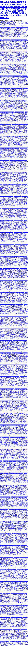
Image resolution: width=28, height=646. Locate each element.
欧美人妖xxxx (3, 37)
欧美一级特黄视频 (21, 343)
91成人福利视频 (7, 311)
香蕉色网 (18, 103)
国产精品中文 (22, 373)
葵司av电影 (13, 526)
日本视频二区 (11, 225)
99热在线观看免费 (9, 164)
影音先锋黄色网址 (15, 191)
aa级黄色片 (18, 554)
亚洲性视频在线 (15, 179)
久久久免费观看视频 (8, 263)
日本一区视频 (17, 470)
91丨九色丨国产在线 (19, 253)
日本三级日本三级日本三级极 (19, 312)
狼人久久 (8, 49)
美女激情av (13, 27)
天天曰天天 (10, 371)
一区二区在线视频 (15, 453)
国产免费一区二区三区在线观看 (6, 97)
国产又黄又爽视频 (12, 228)
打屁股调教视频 (18, 48)
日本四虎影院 (14, 364)
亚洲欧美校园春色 (15, 294)
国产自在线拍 (20, 239)
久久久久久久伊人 (9, 172)
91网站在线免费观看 (13, 344)
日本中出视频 (16, 557)
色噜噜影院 (7, 390)
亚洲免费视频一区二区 (5, 626)
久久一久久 (4, 620)
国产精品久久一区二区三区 (15, 641)
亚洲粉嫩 (23, 321)
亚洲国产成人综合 (24, 169)
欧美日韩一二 (5, 210)
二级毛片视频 (8, 546)
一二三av (18, 42)
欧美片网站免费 (18, 244)
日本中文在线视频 (17, 116)
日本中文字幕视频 (7, 65)
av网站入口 (13, 382)
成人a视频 (7, 521)
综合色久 (2, 202)
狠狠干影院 (6, 190)
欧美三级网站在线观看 (13, 198)
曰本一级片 (17, 140)
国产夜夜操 (5, 35)
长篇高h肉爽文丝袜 (18, 556)
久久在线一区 (9, 37)
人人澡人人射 (15, 274)
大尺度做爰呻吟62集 (6, 636)
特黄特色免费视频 (12, 362)
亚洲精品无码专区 (4, 224)
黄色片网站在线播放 (12, 209)
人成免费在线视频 (19, 168)
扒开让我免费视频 (12, 139)
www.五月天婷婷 (9, 296)
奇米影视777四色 (10, 254)
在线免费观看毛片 (11, 276)
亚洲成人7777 (11, 224)
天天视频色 (18, 533)
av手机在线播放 (13, 607)
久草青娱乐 (23, 347)
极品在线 (24, 70)
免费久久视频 (24, 398)
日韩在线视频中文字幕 (20, 634)
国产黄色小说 (3, 402)
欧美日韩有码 (3, 485)
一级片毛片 (17, 341)
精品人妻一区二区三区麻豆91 (6, 41)
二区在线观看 (5, 287)
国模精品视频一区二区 (5, 67)
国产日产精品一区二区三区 (18, 47)
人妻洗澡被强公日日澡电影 (10, 600)
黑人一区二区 (5, 141)
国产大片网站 (17, 385)
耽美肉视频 (25, 492)
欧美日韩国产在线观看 (5, 25)
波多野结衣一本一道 (4, 573)
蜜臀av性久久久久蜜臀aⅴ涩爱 (17, 623)
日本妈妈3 (7, 64)
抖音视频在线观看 (24, 117)
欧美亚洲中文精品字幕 (19, 111)
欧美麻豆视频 (12, 304)
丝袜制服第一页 (10, 388)
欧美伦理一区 (19, 25)
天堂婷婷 (21, 149)
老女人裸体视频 (10, 249)
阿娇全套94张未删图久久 (15, 186)
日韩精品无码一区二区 (7, 544)
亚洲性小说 (13, 630)
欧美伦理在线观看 (20, 353)
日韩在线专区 (24, 68)
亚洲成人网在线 (5, 94)
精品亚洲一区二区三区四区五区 (9, 461)
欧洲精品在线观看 (10, 234)
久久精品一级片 (22, 131)
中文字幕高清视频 (12, 192)
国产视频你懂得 (15, 346)
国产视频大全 (20, 511)
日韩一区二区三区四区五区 (22, 174)
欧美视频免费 (20, 281)
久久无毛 (9, 213)
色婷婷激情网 (9, 100)
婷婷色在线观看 (7, 397)
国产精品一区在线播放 (19, 575)
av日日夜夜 (18, 91)
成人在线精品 (12, 163)
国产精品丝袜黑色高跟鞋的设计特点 (7, 101)
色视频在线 (5, 371)
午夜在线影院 (24, 601)
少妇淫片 (16, 173)
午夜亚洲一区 (3, 342)
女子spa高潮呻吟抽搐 (19, 203)
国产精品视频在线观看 (5, 89)
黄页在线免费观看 (18, 504)
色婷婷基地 (18, 72)
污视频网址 (12, 472)
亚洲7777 (16, 133)
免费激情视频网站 (8, 221)
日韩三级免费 (5, 117)
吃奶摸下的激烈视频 (18, 210)
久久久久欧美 (24, 341)
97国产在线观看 (10, 298)
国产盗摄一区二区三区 (10, 68)
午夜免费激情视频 (16, 628)
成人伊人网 (23, 565)
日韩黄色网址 (13, 25)
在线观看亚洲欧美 (13, 94)
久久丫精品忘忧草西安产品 (15, 155)
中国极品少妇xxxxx (12, 372)
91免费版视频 (22, 491)
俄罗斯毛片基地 (22, 157)
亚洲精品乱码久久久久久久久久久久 (14, 197)
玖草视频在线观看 (17, 603)
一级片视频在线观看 (22, 180)
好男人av (2, 582)
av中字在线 (7, 32)
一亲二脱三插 (8, 29)
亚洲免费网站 (25, 166)
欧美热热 (5, 442)
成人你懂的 (21, 120)
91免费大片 (9, 280)
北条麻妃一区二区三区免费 (16, 88)
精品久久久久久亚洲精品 (10, 112)
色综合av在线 (9, 85)
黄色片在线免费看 (6, 39)
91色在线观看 (11, 408)
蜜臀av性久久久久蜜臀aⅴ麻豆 (10, 202)
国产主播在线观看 (6, 444)
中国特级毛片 (7, 250)
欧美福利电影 (7, 328)
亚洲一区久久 (21, 558)
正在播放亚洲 (18, 136)
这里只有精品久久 (24, 238)
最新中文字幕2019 (19, 636)
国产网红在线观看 (8, 223)
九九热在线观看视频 (12, 239)
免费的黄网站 (18, 106)
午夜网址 (16, 290)
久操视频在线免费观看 (8, 524)
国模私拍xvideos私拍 (18, 359)
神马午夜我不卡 (18, 349)
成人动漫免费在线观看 (22, 202)
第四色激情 (23, 150)
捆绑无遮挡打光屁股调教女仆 (6, 222)
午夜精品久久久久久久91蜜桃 (14, 356)
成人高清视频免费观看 (19, 323)
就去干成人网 (17, 201)
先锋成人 (15, 182)
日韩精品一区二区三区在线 (12, 488)
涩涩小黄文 (20, 182)
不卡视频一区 (6, 320)
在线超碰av (22, 140)
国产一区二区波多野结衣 (10, 446)
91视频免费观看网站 (20, 614)
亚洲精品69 (16, 248)
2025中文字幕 (25, 480)
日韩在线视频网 (8, 517)
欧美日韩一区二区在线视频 (6, 148)
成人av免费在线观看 (16, 40)
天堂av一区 (25, 535)
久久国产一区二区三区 (13, 325)
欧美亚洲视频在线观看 (17, 361)
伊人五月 (10, 167)
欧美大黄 (2, 421)
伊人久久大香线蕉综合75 (20, 82)
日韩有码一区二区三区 (14, 428)
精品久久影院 (10, 386)
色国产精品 (13, 188)
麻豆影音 (22, 279)
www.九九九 (4, 614)
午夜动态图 (16, 396)
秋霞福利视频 (15, 120)
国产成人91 (25, 352)
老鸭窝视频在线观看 (7, 628)
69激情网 (19, 199)
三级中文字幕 (13, 285)
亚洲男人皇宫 (16, 35)
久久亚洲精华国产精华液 (8, 182)
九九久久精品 (24, 509)
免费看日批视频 (15, 560)
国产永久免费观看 (16, 450)
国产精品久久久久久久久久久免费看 (7, 257)
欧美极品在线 (13, 288)
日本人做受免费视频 (18, 232)
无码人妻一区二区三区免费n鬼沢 (17, 229)
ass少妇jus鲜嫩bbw (6, 593)
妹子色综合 (17, 272)
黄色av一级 (12, 258)
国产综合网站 (11, 138)
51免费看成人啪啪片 (23, 108)
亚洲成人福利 (22, 152)
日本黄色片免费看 (13, 391)
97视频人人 (23, 250)
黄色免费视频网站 (5, 126)
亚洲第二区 (12, 160)
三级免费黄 (17, 156)
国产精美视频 (5, 325)
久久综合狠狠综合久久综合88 (9, 136)
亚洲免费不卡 (11, 151)
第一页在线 (2, 428)
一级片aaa (2, 467)
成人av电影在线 (19, 233)
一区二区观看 (3, 400)
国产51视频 (25, 88)
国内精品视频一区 (24, 261)
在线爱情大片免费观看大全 (12, 262)
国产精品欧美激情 (18, 207)
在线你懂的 (11, 347)
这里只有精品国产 (7, 589)
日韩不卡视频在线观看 (15, 307)
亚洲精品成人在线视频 (5, 382)
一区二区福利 (18, 441)
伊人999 (13, 125)
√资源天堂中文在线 (21, 164)
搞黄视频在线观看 (13, 199)
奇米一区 (2, 88)
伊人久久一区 (15, 358)
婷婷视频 (13, 370)
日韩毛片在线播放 (6, 293)
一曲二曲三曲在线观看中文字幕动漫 (16, 295)
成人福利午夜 (19, 93)
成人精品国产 (21, 563)
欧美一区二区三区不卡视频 (13, 117)
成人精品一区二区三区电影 (8, 284)
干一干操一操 (14, 597)
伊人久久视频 (14, 29)
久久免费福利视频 (6, 597)
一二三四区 (22, 43)
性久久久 (9, 84)
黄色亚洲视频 (13, 126)
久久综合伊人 (5, 372)
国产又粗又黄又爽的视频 (20, 534)
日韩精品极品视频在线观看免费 (17, 63)
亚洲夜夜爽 (25, 326)
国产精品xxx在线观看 (23, 529)
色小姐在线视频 (7, 502)
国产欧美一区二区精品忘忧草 (12, 451)
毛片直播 (11, 35)
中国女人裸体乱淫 (21, 391)
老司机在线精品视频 (4, 415)
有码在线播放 (5, 225)
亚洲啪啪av (24, 523)
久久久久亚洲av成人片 (15, 250)
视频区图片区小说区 (19, 342)
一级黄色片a (19, 461)
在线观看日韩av (7, 350)
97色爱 (19, 184)
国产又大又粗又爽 (17, 165)
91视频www (8, 52)
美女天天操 (9, 412)
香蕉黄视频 (10, 588)
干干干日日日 (18, 301)
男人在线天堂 (5, 508)
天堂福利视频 (3, 629)
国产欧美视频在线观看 (13, 374)
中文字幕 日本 (6, 66)
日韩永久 (21, 237)
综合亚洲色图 (13, 564)
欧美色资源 (19, 209)
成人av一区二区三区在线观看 (19, 494)
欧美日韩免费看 (6, 370)
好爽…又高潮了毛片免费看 (22, 71)
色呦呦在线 (5, 198)
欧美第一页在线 (11, 83)
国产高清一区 (18, 218)
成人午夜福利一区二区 (19, 55)
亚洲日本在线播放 (7, 260)
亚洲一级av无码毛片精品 (9, 251)
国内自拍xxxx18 (20, 474)
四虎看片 (2, 397)
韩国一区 (18, 545)
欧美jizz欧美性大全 (19, 154)
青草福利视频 (17, 113)
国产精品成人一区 (6, 496)
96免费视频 (7, 185)
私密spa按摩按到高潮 (17, 639)
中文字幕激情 (3, 558)
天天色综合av (5, 551)
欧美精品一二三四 (20, 101)
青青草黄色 (5, 184)
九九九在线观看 (3, 168)
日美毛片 (16, 592)
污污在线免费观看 (4, 214)
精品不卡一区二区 (24, 611)
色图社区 (25, 96)
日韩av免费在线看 (23, 148)
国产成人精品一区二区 (12, 619)
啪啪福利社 (22, 338)
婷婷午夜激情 (8, 204)
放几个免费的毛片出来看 (5, 510)
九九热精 (9, 518)
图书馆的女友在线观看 (16, 321)
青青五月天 (2, 373)
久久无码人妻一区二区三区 (19, 296)
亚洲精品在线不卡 (11, 137)
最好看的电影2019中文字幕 (14, 105)
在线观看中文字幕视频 (13, 410)
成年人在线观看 (6, 498)
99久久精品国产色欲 (19, 125)
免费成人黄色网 (8, 340)
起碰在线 (13, 636)
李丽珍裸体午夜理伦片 (13, 265)
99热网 (17, 417)
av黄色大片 (15, 217)
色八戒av (25, 504)
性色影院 (15, 37)
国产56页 (12, 130)
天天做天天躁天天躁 (18, 53)
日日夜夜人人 (3, 149)
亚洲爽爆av (5, 359)
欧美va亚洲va (13, 132)
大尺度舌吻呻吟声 (8, 47)
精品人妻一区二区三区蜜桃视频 (17, 185)
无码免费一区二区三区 (8, 565)
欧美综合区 (5, 139)
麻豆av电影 (18, 58)
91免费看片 (12, 115)
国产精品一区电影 (15, 405)
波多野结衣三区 (7, 560)
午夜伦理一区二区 (22, 429)
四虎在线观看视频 (8, 217)
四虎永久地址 (13, 336)
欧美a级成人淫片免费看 (9, 28)
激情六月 (15, 222)
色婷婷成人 (21, 594)
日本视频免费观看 (8, 450)
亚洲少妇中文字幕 (22, 60)
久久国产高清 (20, 52)
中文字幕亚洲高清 (20, 177)
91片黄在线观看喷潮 (7, 271)
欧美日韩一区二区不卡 (5, 414)
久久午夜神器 (14, 484)
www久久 (4, 100)
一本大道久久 (23, 453)
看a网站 (4, 575)
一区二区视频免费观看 (10, 420)
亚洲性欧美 (16, 319)
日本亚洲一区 (19, 257)
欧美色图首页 (15, 180)
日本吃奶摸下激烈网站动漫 (6, 179)
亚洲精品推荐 (24, 42)
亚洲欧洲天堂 (17, 195)
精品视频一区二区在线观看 (11, 128)
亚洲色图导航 (9, 269)
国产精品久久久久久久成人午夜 (8, 215)
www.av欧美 (23, 317)
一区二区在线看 (6, 297)
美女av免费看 (4, 588)
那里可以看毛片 (11, 341)
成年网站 (14, 289)
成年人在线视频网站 (12, 59)
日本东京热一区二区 (10, 154)
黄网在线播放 (24, 228)
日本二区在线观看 (4, 539)
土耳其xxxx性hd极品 (23, 124)
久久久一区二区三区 (19, 379)
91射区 (6, 265)
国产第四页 (2, 99)
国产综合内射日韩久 (21, 69)
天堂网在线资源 (10, 323)
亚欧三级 (6, 624)
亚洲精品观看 (10, 338)
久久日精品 (21, 493)
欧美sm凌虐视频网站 (4, 548)
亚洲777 (11, 322)
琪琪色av (20, 358)
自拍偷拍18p (20, 305)
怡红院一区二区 (23, 156)
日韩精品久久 (13, 89)
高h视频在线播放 (16, 34)
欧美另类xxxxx (10, 456)
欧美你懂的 (23, 585)
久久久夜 (10, 43)
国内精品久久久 (5, 567)
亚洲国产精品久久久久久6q (9, 313)
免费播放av (5, 30)
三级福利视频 (16, 340)
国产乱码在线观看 (6, 63)
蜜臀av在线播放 (8, 178)
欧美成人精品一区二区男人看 (16, 414)
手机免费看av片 (8, 120)
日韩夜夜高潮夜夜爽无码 (5, 623)
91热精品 (12, 376)
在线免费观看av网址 (7, 394)
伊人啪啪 (5, 452)
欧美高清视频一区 (22, 67)
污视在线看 (19, 192)
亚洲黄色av (2, 40)
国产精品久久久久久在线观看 (11, 33)
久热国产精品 (14, 283)
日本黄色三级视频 (6, 474)
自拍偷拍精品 (15, 439)
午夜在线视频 (15, 100)
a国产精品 (17, 416)
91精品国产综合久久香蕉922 (19, 588)
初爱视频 (15, 167)
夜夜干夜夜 (10, 393)
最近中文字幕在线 (23, 340)
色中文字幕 (14, 80)
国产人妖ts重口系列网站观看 (14, 214)
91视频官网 (16, 376)
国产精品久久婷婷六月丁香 (14, 238)
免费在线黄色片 (6, 258)
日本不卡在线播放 (22, 402)
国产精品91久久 (15, 354)
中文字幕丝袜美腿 (6, 307)
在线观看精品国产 (5, 462)
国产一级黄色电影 (6, 571)
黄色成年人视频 (16, 608)
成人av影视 (24, 175)
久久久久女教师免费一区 (18, 348)
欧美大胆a (2, 109)
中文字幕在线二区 (10, 140)
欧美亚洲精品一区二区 (22, 309)
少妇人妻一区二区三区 (22, 484)
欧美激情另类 (9, 326)
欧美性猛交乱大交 (23, 354)
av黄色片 (10, 481)
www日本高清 (21, 374)
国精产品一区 (7, 88)
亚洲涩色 (14, 58)
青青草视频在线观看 (16, 204)
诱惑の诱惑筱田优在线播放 (6, 512)
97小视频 (8, 91)
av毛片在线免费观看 (8, 220)
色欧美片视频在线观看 (8, 173)
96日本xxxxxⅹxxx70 (19, 77)
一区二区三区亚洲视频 (21, 445)
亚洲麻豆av (11, 359)
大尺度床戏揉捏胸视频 (18, 142)
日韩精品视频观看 (10, 302)
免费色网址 (18, 36)
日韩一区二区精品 (21, 386)
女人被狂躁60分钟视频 (11, 273)
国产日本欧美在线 (9, 196)
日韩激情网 (18, 188)
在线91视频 (25, 414)
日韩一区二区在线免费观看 (6, 58)
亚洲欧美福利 (18, 509)
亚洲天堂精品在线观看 (7, 34)
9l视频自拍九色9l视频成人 (21, 276)
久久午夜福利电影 (11, 57)
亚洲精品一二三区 (15, 279)
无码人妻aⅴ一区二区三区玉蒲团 (7, 609)
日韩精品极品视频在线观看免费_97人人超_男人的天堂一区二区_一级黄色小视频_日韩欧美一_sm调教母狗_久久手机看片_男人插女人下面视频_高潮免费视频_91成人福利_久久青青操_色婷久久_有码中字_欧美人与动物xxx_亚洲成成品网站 (13, 10)
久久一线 (21, 442)
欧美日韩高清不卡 (18, 298)
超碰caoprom (4, 57)
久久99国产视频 (11, 272)
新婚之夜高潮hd (22, 262)
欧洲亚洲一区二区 (17, 524)
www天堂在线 (7, 275)
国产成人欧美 (12, 218)
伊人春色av (2, 175)
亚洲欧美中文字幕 (24, 508)
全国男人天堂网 (16, 212)
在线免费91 (10, 212)
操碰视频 (5, 137)
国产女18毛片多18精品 (5, 76)
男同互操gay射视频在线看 (9, 317)
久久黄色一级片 (20, 59)
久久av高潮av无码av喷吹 (8, 537)
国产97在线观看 (16, 280)
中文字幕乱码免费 (9, 45)
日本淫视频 (7, 613)
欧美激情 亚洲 (6, 268)
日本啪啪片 (8, 353)
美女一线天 (20, 410)
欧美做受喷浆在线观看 (15, 527)
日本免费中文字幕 (20, 89)
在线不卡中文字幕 (19, 205)
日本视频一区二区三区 (17, 70)
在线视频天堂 (13, 610)
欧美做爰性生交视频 (19, 81)
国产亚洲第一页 (19, 288)
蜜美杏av (23, 199)
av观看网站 (8, 463)
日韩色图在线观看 (20, 337)
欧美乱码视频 (25, 36)
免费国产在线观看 (22, 226)
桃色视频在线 (3, 513)
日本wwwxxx (24, 75)
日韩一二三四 (23, 252)
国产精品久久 (12, 436)
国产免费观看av (6, 585)
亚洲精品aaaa (18, 317)
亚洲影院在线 (19, 49)
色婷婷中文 (22, 275)
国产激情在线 (5, 357)
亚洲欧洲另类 (23, 432)
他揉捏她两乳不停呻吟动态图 (13, 454)
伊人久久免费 (16, 413)
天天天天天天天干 (7, 381)
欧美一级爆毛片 (7, 124)
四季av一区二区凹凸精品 (8, 324)
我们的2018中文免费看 (17, 114)
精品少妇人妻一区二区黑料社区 (21, 141)
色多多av (8, 630)
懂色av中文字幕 (8, 639)
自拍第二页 (20, 246)
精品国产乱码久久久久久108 (10, 552)
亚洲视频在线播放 (24, 428)
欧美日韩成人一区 (7, 625)
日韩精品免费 (8, 169)
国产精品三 (5, 330)
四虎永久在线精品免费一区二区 (10, 409)
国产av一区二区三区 (20, 139)
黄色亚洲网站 (18, 163)
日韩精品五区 (10, 608)
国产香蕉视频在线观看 (14, 542)
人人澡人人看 (21, 619)
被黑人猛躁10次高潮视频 (5, 152)
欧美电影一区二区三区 (12, 480)
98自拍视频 (17, 485)
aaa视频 (10, 577)
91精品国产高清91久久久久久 (15, 449)
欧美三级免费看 (14, 381)
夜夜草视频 (9, 442)
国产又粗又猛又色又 (6, 643)
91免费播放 (23, 567)
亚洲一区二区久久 (22, 119)
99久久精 (16, 193)
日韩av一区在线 (6, 191)
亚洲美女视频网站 (6, 520)
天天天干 (17, 83)
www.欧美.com (8, 40)
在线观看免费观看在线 (10, 106)
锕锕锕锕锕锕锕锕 (16, 44)
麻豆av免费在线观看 (14, 157)
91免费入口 (16, 631)
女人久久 (16, 249)
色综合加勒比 (3, 129)
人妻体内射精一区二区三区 (10, 102)
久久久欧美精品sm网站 (5, 235)
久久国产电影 (11, 227)
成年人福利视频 (23, 223)
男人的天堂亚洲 (6, 27)
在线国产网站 (18, 436)
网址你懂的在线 (16, 43)
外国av (20, 396)
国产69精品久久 (24, 40)
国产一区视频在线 (5, 208)
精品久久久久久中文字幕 (17, 352)
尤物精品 (21, 612)
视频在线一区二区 (22, 264)
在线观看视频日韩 (8, 478)
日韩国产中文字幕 (15, 152)
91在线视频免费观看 (7, 264)
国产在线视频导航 (4, 228)
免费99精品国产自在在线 (20, 215)
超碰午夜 (5, 386)
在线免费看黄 (24, 282)
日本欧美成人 (14, 96)
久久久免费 (12, 286)
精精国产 (23, 195)
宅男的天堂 (9, 358)
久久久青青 (8, 335)
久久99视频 (2, 91)
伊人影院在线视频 (14, 208)
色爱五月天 (5, 383)
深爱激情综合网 (23, 547)
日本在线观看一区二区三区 (13, 299)
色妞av (24, 410)
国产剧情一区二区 (21, 61)
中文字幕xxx (3, 484)
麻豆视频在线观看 (10, 201)
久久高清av (20, 448)
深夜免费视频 (5, 440)
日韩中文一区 (19, 27)
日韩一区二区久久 (5, 395)
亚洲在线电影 (14, 297)
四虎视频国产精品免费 (6, 80)
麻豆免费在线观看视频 (20, 115)
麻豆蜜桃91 (13, 403)
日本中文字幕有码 (14, 64)
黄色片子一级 (13, 118)
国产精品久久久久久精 (14, 466)
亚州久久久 (8, 503)
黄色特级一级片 (21, 395)
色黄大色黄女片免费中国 (11, 400)
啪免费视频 (23, 113)
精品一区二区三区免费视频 (8, 156)
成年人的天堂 (13, 320)
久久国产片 (17, 150)
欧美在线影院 (24, 234)
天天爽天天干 (22, 390)
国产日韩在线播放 (9, 380)
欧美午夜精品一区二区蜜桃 (8, 135)
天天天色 (24, 350)
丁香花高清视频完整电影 (18, 178)
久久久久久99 (10, 305)
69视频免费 (7, 617)
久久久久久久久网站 (14, 240)
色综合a (11, 602)
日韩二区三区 (25, 625)
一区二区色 (20, 198)
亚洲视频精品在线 (17, 66)
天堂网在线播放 (15, 148)
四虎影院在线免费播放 (9, 55)
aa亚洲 (3, 33)
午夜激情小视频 (6, 123)
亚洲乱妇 (21, 144)
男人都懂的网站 (20, 462)
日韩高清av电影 (6, 547)
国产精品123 (18, 57)
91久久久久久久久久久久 (7, 31)
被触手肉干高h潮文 (20, 368)
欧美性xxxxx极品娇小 (13, 310)
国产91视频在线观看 (15, 275)
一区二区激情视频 (10, 342)
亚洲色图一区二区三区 (5, 104)
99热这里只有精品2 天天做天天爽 (10, 60)
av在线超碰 (5, 443)
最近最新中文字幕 (24, 401)
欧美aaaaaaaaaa (24, 496)
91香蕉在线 (5, 53)
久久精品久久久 (5, 162)
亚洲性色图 (2, 72)
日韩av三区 (18, 357)
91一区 (21, 311)
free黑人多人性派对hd (11, 243)
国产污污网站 (7, 331)
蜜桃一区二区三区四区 (5, 176)
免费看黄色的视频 (20, 355)
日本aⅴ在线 (23, 72)
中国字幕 (9, 73)
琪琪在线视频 (13, 492)
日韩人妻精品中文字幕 (17, 107)
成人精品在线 (20, 211)
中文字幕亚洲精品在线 (9, 82)
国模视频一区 (11, 210)
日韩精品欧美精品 (18, 147)
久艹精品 (14, 177)
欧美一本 (13, 331)
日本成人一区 (21, 501)
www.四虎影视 (3, 456)
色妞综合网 (13, 613)
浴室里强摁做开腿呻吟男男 (17, 394)
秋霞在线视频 (23, 486)
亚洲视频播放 (6, 491)
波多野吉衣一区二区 (14, 434)
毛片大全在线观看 (13, 211)
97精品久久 (5, 144)
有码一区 (11, 66)
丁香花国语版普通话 (23, 431)
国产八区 (5, 75)
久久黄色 (5, 92)
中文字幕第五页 (23, 571)
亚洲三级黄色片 (23, 314)
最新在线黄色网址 (11, 245)
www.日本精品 (17, 287)
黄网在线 (15, 189)
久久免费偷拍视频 (23, 466)
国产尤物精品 (24, 151)
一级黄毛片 (8, 484)
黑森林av (17, 598)
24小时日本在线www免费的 (12, 90)
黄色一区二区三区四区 (23, 520)
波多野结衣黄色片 (9, 246)
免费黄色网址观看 (14, 444)
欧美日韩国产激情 (4, 642)
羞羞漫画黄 (17, 216)
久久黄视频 (13, 259)
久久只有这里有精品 (4, 304)
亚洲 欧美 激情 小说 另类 (17, 458)
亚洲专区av (19, 51)
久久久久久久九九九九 (23, 381)
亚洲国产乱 (11, 470)
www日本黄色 (9, 398)
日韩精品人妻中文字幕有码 (6, 274)
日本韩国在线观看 (18, 254)
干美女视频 (12, 427)
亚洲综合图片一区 (10, 193)
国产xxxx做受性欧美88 (10, 150)
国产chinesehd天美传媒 (18, 220)
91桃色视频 (13, 49)
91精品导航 (2, 389)
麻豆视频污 (15, 41)
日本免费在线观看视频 (16, 523)
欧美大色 (4, 332)
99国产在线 (13, 233)
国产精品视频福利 (4, 509)
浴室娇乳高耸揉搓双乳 (20, 300)
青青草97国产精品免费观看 (9, 337)
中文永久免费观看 (9, 389)
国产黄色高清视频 (20, 112)
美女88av (25, 511)
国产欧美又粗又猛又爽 (22, 39)
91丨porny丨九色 (22, 162)
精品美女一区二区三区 (12, 92)
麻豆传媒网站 (11, 267)
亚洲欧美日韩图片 (20, 526)
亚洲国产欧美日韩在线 (6, 314)
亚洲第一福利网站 (11, 168)
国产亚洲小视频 (16, 223)
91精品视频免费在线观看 (21, 243)
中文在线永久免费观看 (6, 368)
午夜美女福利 (11, 476)
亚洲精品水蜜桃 (23, 299)
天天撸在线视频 (20, 80)
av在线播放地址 (12, 487)
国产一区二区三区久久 (17, 187)
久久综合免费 (22, 109)
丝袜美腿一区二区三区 (21, 102)
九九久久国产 (3, 413)
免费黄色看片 (15, 467)
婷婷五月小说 (8, 125)
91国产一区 (21, 319)
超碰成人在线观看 (14, 360)
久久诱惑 (19, 567)
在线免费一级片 (18, 302)
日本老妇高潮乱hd (21, 289)
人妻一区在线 (16, 438)
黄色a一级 (6, 470)
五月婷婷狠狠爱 (8, 109)
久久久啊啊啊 (10, 345)
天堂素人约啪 (20, 635)
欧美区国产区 (21, 335)
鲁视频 (15, 164)
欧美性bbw (5, 584)
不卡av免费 (6, 433)
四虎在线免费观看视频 (13, 79)
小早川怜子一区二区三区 (22, 128)
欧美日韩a (5, 84)
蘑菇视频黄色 (12, 584)
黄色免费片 (24, 87)
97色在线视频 (3, 353)
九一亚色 (16, 369)
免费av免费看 (21, 632)
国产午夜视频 (14, 39)
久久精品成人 (25, 147)
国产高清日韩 (23, 479)
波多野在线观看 (6, 231)
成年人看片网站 (5, 211)
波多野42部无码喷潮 (20, 190)
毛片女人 (6, 71)
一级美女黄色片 (23, 631)
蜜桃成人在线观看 (6, 294)
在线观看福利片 (14, 463)
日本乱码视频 (25, 191)
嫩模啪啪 (17, 284)
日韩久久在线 (6, 290)
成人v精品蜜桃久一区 (6, 233)
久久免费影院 (19, 382)
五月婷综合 (5, 580)
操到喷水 (4, 213)
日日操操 (23, 470)
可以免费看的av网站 (10, 598)
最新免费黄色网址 (22, 64)
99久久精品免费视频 (11, 334)
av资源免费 (6, 78)
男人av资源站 (15, 226)
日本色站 (13, 253)
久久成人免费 (7, 96)
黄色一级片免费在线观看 (7, 468)
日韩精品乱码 (5, 209)
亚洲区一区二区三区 (19, 292)
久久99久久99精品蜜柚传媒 (12, 306)
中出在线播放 (21, 173)
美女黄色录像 (12, 268)
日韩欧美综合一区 (4, 272)
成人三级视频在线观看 (11, 277)
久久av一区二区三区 (7, 289)
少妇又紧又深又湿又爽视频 (8, 121)
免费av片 (18, 547)
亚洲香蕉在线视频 (4, 545)
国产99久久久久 (20, 593)
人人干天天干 (13, 505)
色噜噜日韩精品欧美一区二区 (17, 384)
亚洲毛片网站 (23, 105)
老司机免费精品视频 (4, 436)
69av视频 (10, 354)
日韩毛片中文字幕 (15, 131)
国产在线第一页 (7, 54)
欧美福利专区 (12, 72)
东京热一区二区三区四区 (5, 599)
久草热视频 (17, 121)
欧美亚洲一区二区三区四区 (18, 181)
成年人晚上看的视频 (17, 418)
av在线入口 (8, 226)
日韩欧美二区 (20, 96)
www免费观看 (8, 367)
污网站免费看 (15, 367)
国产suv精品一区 (22, 310)
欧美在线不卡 (7, 131)
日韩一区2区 (8, 404)
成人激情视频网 (19, 118)
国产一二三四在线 (10, 111)
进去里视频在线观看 (17, 419)
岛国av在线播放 (15, 124)
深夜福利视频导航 (21, 283)
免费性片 (17, 28)
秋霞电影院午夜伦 (6, 329)
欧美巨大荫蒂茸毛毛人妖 (22, 167)
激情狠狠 (7, 428)
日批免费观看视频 (12, 635)
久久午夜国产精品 (19, 370)
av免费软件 (23, 287)
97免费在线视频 (12, 161)
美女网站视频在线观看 (5, 115)
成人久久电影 (23, 235)
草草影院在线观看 (17, 196)
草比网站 (18, 132)
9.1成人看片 (15, 365)
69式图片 (14, 103)
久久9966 (15, 305)
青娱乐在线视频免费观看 (15, 490)
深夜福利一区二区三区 (19, 130)
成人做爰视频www (9, 133)
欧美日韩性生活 (18, 137)
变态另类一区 (9, 44)
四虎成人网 (22, 121)
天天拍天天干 (18, 420)
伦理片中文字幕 (7, 180)
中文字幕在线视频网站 (13, 119)
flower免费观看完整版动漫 (12, 536)
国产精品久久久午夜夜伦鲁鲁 (6, 365)
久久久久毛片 (11, 642)
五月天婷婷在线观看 (18, 540)
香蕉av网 (4, 154)
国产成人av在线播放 (22, 499)
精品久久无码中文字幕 (17, 326)
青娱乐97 (4, 358)
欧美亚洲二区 (13, 91)
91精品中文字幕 (7, 533)
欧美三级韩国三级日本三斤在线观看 (7, 432)
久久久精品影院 (10, 113)
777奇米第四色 (6, 87)
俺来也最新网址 (24, 221)
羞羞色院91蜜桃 (12, 624)
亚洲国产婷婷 (23, 308)
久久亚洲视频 (16, 31)
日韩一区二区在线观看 (16, 625)
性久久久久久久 (22, 28)
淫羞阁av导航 (5, 356)
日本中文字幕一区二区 (5, 229)
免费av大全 (5, 506)
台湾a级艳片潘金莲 (14, 612)
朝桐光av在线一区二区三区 (8, 195)
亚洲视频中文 (14, 293)
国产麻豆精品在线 (12, 355)
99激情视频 (5, 56)
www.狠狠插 (7, 482)
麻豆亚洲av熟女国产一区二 (11, 61)
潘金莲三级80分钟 (12, 143)
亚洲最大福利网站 (4, 192)
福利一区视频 (18, 258)
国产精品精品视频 (16, 629)
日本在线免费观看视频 (9, 514)
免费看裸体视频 (7, 352)
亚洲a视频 (2, 125)
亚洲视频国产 (17, 322)
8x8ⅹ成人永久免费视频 (20, 489)
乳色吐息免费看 (23, 35)
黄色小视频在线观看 (10, 531)
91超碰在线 (19, 153)
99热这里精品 (8, 590)
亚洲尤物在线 (5, 570)
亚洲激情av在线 (18, 175)
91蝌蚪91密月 (3, 244)
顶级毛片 (18, 513)
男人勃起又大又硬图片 (17, 475)
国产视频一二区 (12, 71)
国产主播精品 (20, 222)
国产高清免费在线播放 (7, 312)
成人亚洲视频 (5, 95)
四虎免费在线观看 (21, 607)
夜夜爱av (10, 107)
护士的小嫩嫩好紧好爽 (16, 54)
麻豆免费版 (8, 513)
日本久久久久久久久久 (12, 425)
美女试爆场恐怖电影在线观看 (11, 529)
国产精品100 (11, 147)
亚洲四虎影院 (3, 536)
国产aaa (19, 78)
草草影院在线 (24, 628)
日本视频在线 (5, 583)
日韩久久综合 (15, 109)
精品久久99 (23, 30)
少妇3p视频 (10, 165)
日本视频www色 (19, 251)
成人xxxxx (21, 473)
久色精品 (7, 72)
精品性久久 (5, 347)
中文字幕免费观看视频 (13, 184)
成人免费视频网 (14, 520)
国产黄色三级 (11, 144)
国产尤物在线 (21, 404)
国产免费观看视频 (17, 318)
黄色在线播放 (3, 429)
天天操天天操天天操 (13, 573)
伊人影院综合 (6, 281)
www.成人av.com (22, 240)
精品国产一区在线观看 (11, 93)
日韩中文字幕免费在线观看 (11, 51)
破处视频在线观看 (6, 417)
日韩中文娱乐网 (19, 200)
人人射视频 (5, 59)
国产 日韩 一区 (5, 119)
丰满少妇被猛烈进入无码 (16, 496)
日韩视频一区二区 (5, 542)
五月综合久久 (15, 264)
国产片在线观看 (12, 36)
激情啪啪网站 (12, 539)
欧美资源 (6, 199)
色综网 (20, 191)
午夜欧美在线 (5, 460)
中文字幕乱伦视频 (24, 415)
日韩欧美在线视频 (21, 260)
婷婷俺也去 (4, 305)
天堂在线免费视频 (23, 84)
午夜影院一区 (17, 388)
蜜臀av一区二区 (23, 643)
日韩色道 (24, 397)
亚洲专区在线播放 (11, 292)
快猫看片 (15, 386)
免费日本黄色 (25, 271)
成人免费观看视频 (18, 138)
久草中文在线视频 (12, 574)
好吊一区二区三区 (10, 631)
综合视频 (20, 530)
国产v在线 (19, 460)
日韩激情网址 (14, 52)
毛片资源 (16, 324)
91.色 (24, 53)
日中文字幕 (11, 48)
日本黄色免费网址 (16, 85)
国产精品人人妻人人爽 (5, 118)
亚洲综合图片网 (3, 69)
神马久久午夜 (16, 478)
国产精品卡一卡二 (18, 97)
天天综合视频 (9, 187)
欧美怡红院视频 (16, 644)
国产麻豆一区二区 (4, 341)
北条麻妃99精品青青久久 (11, 343)
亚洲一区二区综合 (5, 155)
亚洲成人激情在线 (5, 286)
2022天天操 (2, 497)
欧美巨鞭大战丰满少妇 (6, 177)
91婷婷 (6, 212)
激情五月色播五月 (15, 169)
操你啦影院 (22, 562)
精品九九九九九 (10, 207)
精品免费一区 (3, 85)
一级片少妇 (4, 621)
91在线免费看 (25, 97)
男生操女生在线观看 (17, 171)
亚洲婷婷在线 (6, 160)
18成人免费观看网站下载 (8, 145)
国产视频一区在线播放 (5, 316)
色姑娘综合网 (5, 143)
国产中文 (6, 449)
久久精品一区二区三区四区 (10, 42)
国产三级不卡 (3, 203)
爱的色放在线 (20, 528)
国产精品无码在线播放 (12, 69)
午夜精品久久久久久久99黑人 (6, 595)
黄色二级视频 (23, 421)
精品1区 (25, 364)
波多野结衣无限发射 (20, 403)
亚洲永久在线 (14, 329)
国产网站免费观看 (5, 130)
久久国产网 (17, 135)
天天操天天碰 (11, 53)
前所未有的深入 (24, 103)
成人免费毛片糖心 (14, 270)
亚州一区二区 (25, 192)
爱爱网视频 (16, 144)
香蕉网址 (16, 45)
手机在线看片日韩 (21, 92)
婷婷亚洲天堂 (15, 501)
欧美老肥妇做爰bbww (8, 538)
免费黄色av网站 (17, 172)
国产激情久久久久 (24, 322)
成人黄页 (19, 228)
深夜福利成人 (5, 267)
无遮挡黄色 (22, 485)
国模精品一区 (13, 190)
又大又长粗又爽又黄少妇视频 (20, 236)
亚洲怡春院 (5, 362)
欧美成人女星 (13, 32)
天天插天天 (22, 503)
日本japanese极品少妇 (18, 263)
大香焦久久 (13, 510)
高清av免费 (13, 123)
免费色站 (23, 165)
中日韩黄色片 (23, 83)
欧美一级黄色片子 (14, 67)
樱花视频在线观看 (19, 304)
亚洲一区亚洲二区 (9, 171)
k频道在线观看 (18, 56)
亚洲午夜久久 (19, 277)
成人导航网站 (9, 562)
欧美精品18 (2, 171)
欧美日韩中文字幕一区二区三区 (17, 104)
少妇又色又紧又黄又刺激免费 (14, 30)
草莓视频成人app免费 (21, 580)
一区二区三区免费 (14, 78)
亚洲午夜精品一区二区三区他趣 (21, 227)
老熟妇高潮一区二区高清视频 (15, 87)
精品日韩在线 (8, 596)
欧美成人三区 (13, 445)
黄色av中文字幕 (15, 73)
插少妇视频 (6, 477)
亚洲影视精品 (18, 433)
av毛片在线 (17, 68)
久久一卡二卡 (20, 597)
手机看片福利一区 (22, 45)
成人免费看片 (11, 287)
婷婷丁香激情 (23, 405)
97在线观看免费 (11, 56)
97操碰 (25, 594)
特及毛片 (12, 606)
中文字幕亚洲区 (17, 75)
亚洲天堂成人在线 (16, 332)
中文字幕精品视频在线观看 (18, 517)
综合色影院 (4, 298)
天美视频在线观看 (16, 282)
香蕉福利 (2, 514)
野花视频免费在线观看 (15, 76)
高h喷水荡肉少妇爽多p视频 (16, 46)
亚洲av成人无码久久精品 (5, 516)
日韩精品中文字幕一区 (14, 162)
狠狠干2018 (15, 455)
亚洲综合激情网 (18, 578)
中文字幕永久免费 (20, 126)
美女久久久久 (21, 231)
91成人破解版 (6, 586)
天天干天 (25, 178)
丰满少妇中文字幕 (4, 556)
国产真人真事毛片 (23, 455)
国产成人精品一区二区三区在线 (12, 108)
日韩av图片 (24, 406)
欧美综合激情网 (13, 462)
